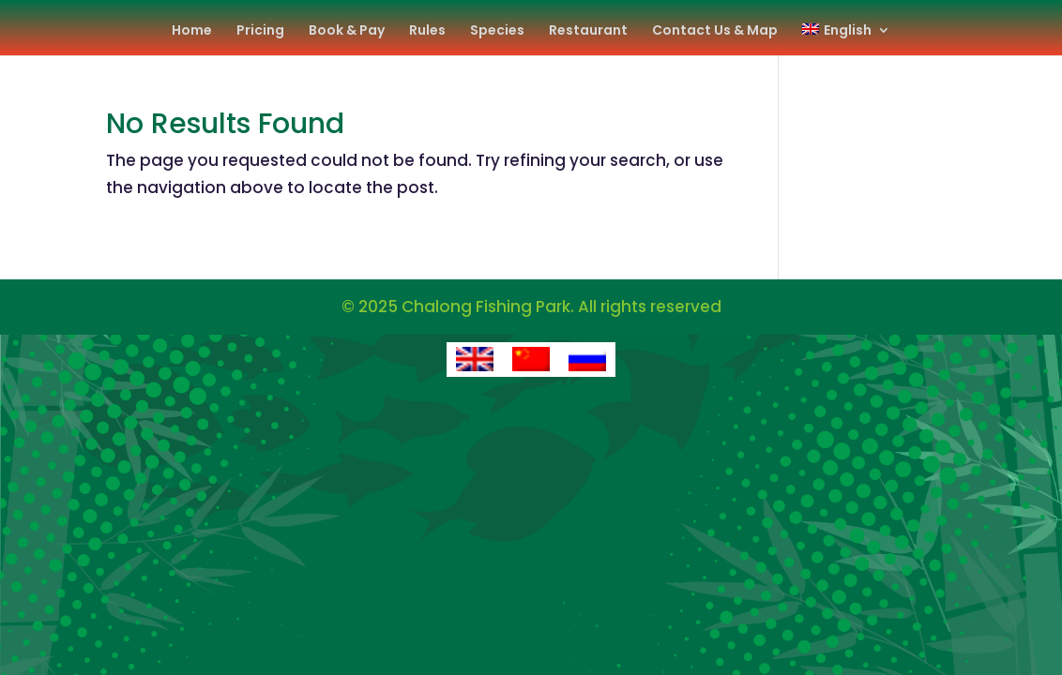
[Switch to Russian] (587, 360)
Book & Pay (347, 31)
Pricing (260, 31)
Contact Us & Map (715, 31)
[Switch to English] (475, 360)
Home (192, 31)
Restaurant (588, 31)
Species (497, 31)
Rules (427, 31)
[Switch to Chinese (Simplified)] (531, 360)
